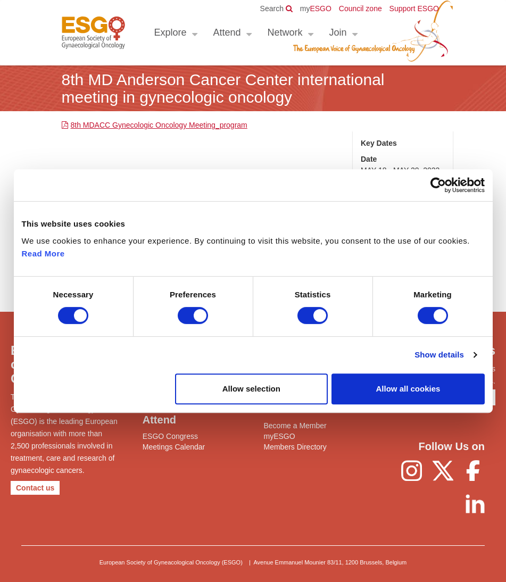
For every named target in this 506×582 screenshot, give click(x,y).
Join (338, 32)
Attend (227, 32)
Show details (439, 354)
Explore (170, 32)
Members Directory (295, 447)
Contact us (35, 488)
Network (285, 32)
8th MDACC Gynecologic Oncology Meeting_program (159, 125)
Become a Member (295, 425)
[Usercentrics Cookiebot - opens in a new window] (438, 185)
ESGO (315, 8)
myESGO (279, 436)
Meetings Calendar (174, 447)
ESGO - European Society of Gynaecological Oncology (93, 32)
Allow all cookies (408, 388)
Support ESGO (414, 8)
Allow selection (251, 388)
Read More (43, 253)
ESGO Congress (170, 436)
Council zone (360, 8)
